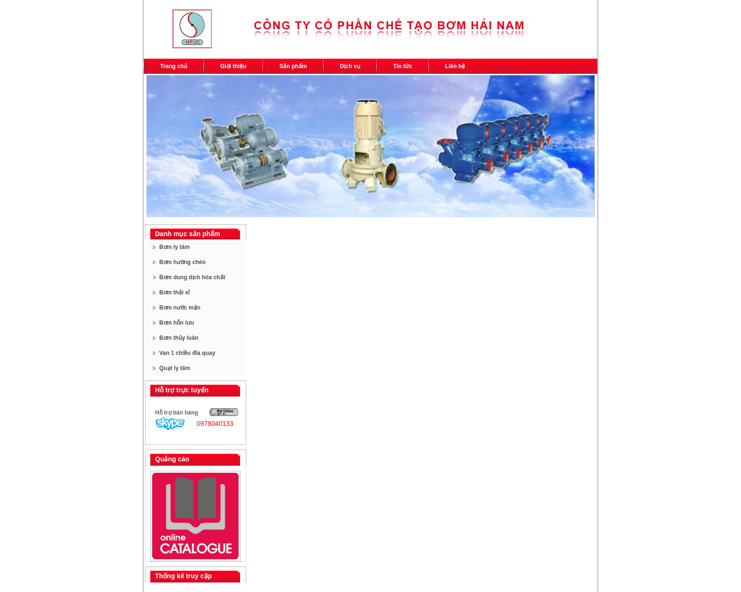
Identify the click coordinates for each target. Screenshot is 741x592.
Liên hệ (455, 66)
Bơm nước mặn (179, 307)
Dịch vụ (350, 66)
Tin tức (402, 66)
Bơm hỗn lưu (176, 322)
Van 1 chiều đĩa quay (187, 353)
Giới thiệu (233, 66)
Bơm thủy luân (178, 338)
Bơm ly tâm (174, 247)
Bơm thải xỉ (174, 292)
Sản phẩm (293, 66)
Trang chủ (173, 66)
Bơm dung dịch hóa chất (192, 277)
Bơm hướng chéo (182, 262)
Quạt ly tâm (174, 368)
